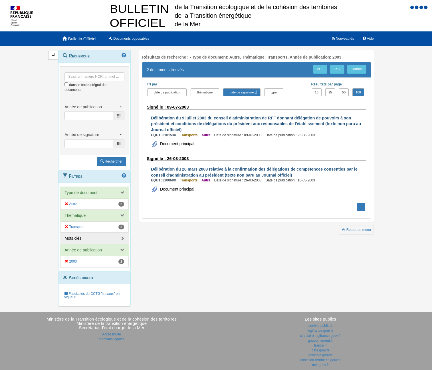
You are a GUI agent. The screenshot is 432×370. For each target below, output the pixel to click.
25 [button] (330, 92)
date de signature (242, 92)
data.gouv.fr (320, 350)
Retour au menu (356, 230)
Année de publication (83, 250)
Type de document (80, 192)
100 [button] (358, 92)
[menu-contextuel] (66, 84)
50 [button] (344, 92)
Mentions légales (111, 339)
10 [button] (316, 92)
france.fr (320, 345)
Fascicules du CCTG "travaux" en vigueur (92, 295)
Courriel (357, 69)
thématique (205, 92)
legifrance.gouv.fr (320, 331)
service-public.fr (320, 326)
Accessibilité (111, 334)
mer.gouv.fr (320, 365)
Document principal (176, 143)
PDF (320, 69)
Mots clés (72, 238)
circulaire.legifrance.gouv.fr (320, 336)
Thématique (75, 215)
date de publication (167, 92)
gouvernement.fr (320, 341)
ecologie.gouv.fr (320, 355)
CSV (337, 69)
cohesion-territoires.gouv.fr (320, 360)
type (274, 92)
